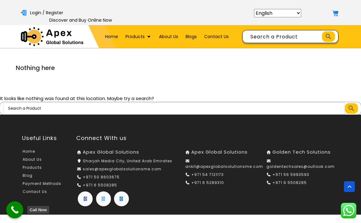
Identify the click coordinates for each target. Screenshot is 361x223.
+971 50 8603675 (101, 177)
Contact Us (216, 36)
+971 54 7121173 (207, 174)
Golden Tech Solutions (301, 152)
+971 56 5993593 (290, 174)
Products (138, 36)
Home (111, 36)
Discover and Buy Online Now (80, 20)
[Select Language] (277, 13)
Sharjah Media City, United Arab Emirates (127, 161)
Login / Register (41, 13)
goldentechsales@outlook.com (300, 166)
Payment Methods (42, 183)
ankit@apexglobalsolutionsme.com (224, 166)
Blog (28, 175)
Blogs (191, 36)
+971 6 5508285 (100, 185)
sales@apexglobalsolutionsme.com (122, 169)
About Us (168, 36)
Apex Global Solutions (111, 152)
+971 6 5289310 (207, 182)
